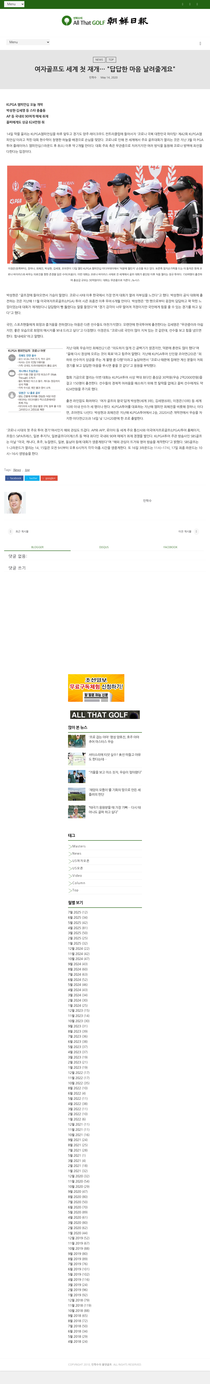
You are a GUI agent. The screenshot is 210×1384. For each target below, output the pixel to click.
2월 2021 (74, 1177)
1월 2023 (74, 1079)
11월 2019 (75, 1255)
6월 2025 (74, 929)
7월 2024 (74, 986)
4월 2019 (74, 1291)
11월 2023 (75, 1027)
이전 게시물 (185, 542)
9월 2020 (74, 1203)
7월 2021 (74, 1162)
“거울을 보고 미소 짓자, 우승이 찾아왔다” (115, 784)
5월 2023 (74, 1058)
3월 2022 (74, 1121)
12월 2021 (75, 1136)
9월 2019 (74, 1265)
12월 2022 (75, 1084)
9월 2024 (74, 976)
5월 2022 (74, 1110)
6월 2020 (74, 1219)
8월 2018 (74, 1332)
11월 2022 (75, 1089)
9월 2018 (74, 1327)
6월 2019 (74, 1281)
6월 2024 (74, 991)
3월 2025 (74, 945)
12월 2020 (75, 1188)
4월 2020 (74, 1229)
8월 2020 (74, 1208)
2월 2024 (74, 1012)
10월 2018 (75, 1322)
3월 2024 (74, 1007)
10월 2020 (75, 1198)
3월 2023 (74, 1069)
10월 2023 (75, 1033)
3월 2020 (74, 1234)
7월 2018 (74, 1338)
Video (77, 887)
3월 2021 (74, 1172)
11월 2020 (75, 1193)
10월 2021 (75, 1146)
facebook (14, 485)
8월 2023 (74, 1043)
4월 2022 (74, 1115)
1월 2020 (74, 1245)
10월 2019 (75, 1260)
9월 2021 (74, 1151)
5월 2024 (74, 996)
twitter (32, 485)
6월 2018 (74, 1343)
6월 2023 (74, 1053)
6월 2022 (74, 1105)
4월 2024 (74, 1001)
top (111, 63)
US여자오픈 (81, 872)
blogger (37, 559)
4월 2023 (74, 1064)
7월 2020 (74, 1214)
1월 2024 (74, 1017)
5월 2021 (74, 1167)
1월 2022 (74, 1131)
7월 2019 (74, 1276)
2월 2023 (74, 1074)
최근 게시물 (21, 542)
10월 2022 (75, 1095)
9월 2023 (74, 1038)
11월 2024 (75, 965)
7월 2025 (74, 924)
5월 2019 (74, 1286)
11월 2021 (75, 1141)
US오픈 (77, 880)
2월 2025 (74, 950)
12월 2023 (75, 1022)
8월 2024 (74, 981)
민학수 (93, 83)
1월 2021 (74, 1182)
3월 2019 (74, 1296)
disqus (104, 559)
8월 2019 (74, 1271)
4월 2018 (74, 1353)
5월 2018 (74, 1348)
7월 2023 (74, 1048)
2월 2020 (74, 1239)
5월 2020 (74, 1224)
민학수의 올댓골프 (102, 1378)
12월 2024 (75, 960)
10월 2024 (75, 971)
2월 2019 (74, 1302)
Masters (79, 858)
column (78, 895)
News (99, 63)
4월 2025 (74, 940)
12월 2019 (75, 1250)
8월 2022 (74, 1100)
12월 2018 (75, 1312)
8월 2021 (74, 1157)
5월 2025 (74, 934)
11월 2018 (75, 1317)
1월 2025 (74, 955)
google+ (49, 485)
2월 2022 (74, 1126)
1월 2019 (74, 1307)
